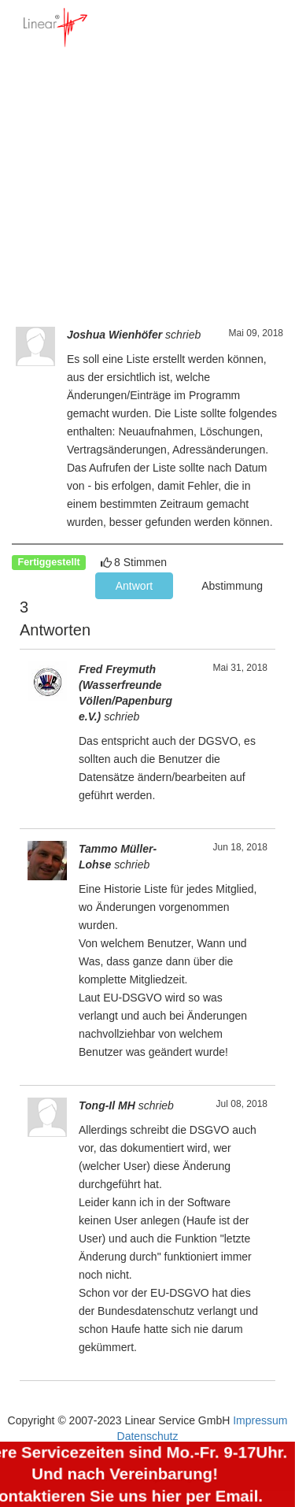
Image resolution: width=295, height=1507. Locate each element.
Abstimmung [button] (232, 585)
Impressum (260, 1420)
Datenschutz (148, 1436)
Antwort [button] (134, 585)
